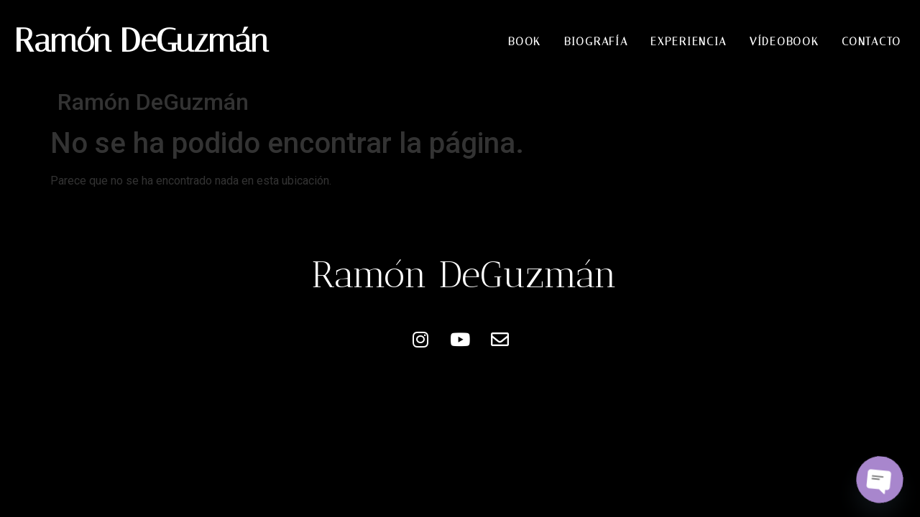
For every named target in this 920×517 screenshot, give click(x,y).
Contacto (871, 41)
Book (524, 41)
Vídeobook (784, 41)
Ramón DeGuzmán (141, 41)
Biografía (595, 41)
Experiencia (688, 41)
